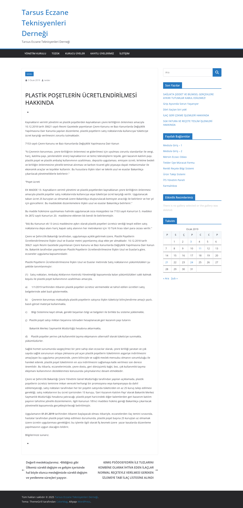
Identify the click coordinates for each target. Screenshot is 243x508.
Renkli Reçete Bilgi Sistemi (178, 168)
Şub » (174, 278)
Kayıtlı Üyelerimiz (102, 53)
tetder (47, 80)
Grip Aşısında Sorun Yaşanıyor (181, 103)
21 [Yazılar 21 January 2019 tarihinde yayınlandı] (166, 262)
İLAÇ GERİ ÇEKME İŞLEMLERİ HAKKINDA (186, 115)
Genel (29, 74)
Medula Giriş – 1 (172, 145)
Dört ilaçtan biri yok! (175, 109)
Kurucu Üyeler (75, 53)
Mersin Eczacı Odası (175, 157)
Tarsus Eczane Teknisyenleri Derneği (45, 22)
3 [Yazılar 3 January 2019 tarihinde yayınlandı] (191, 241)
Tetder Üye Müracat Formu (179, 162)
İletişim (124, 53)
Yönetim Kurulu (35, 53)
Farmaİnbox (170, 185)
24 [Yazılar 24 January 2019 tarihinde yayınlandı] (191, 262)
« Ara (166, 278)
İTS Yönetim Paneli (174, 180)
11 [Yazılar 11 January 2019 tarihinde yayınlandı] (200, 248)
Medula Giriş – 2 (172, 151)
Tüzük (56, 53)
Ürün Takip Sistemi (174, 174)
